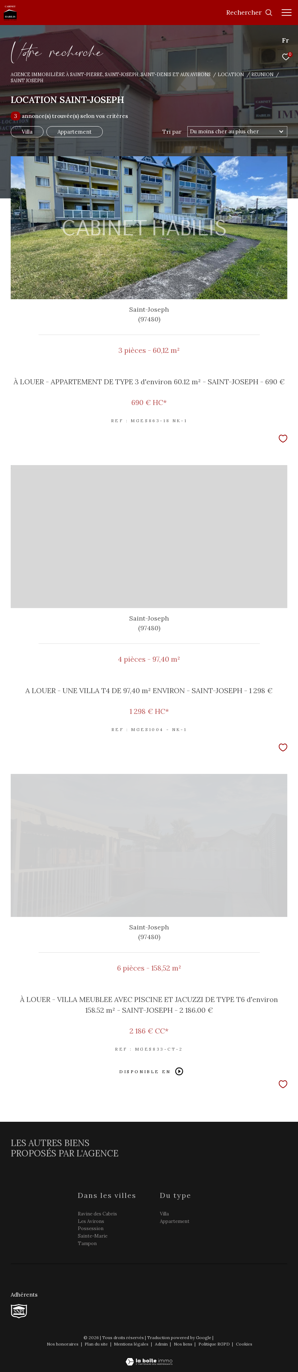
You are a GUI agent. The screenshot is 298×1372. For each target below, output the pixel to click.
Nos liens (183, 1344)
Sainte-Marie (92, 1236)
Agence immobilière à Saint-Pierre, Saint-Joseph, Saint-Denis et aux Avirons (111, 74)
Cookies (244, 1344)
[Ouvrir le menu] (286, 12)
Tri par (172, 131)
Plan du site (97, 1344)
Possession (90, 1228)
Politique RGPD (214, 1344)
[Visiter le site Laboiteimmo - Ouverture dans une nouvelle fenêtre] (149, 1357)
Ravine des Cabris (97, 1214)
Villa (27, 131)
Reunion (262, 74)
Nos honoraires (63, 1344)
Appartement (74, 131)
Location (231, 74)
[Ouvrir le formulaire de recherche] (249, 12)
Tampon (87, 1243)
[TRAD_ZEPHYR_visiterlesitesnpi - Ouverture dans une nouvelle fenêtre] (19, 1311)
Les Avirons (91, 1221)
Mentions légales (132, 1344)
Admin (162, 1344)
